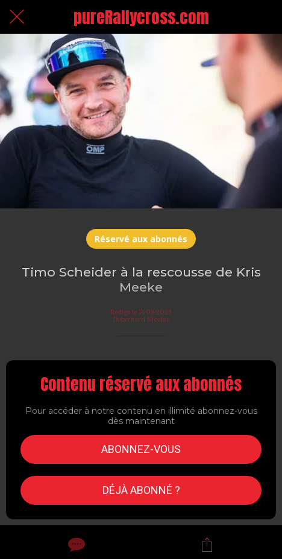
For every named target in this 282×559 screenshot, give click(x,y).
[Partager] (206, 544)
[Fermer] (17, 17)
